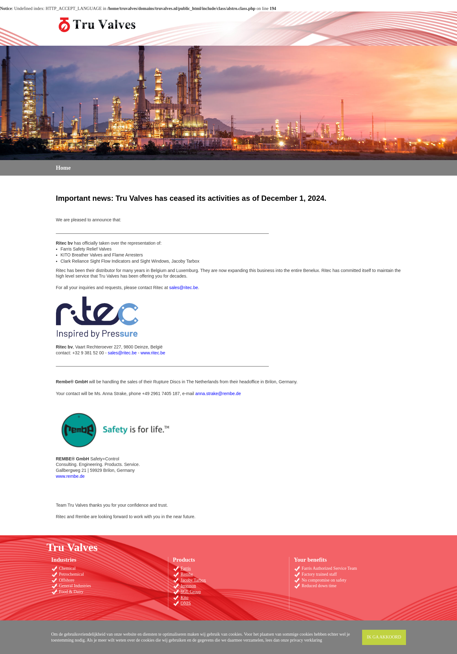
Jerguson (188, 585)
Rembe (187, 574)
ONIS (186, 603)
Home (63, 167)
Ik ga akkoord (384, 637)
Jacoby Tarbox (193, 580)
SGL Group (191, 591)
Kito (185, 597)
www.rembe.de (70, 476)
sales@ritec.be (183, 287)
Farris (186, 568)
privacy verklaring (306, 640)
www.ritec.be (153, 352)
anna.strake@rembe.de (218, 393)
